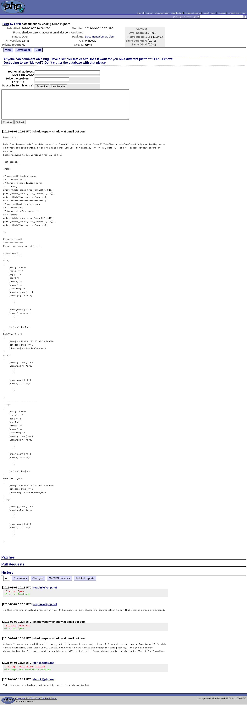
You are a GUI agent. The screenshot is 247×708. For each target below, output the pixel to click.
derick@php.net (43, 665)
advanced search (193, 13)
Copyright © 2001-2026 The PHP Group (36, 702)
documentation (162, 13)
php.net (140, 13)
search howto (209, 13)
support (149, 13)
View (8, 49)
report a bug (177, 13)
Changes (38, 578)
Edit (38, 49)
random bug (233, 13)
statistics (222, 13)
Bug (6, 24)
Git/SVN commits (59, 578)
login (244, 13)
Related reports (84, 578)
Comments (20, 578)
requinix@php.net (45, 587)
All (6, 578)
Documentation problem (100, 36)
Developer (23, 49)
